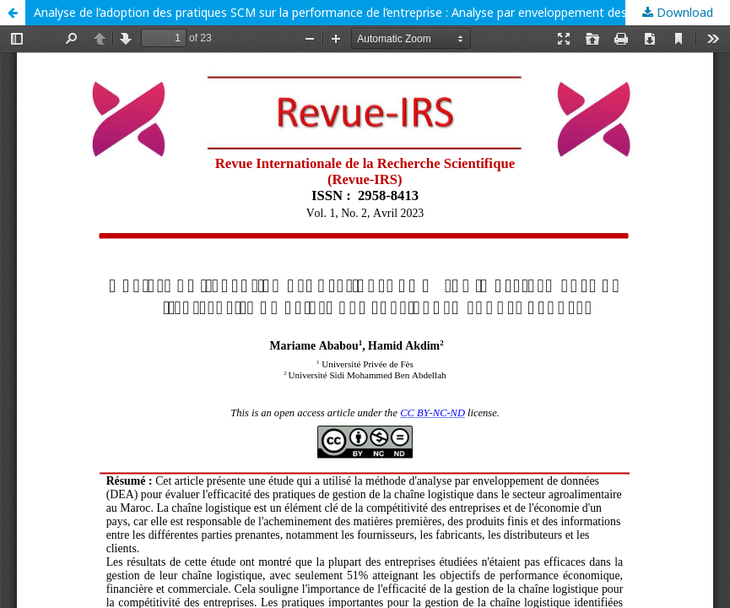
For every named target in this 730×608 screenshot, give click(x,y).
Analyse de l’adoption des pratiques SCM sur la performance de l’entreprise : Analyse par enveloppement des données (356, 12)
